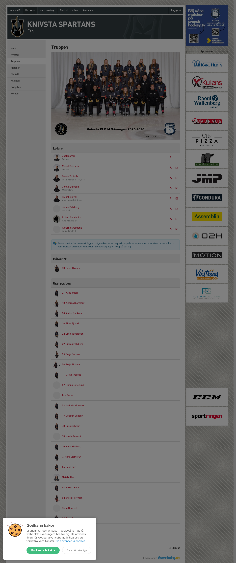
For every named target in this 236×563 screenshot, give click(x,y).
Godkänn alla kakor (43, 550)
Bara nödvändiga (77, 550)
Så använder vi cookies (70, 541)
